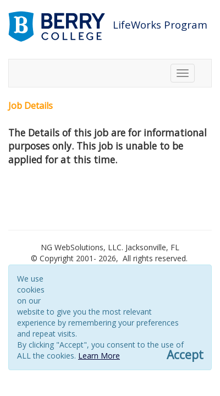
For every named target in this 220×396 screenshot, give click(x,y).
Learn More (99, 355)
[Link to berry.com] (58, 25)
